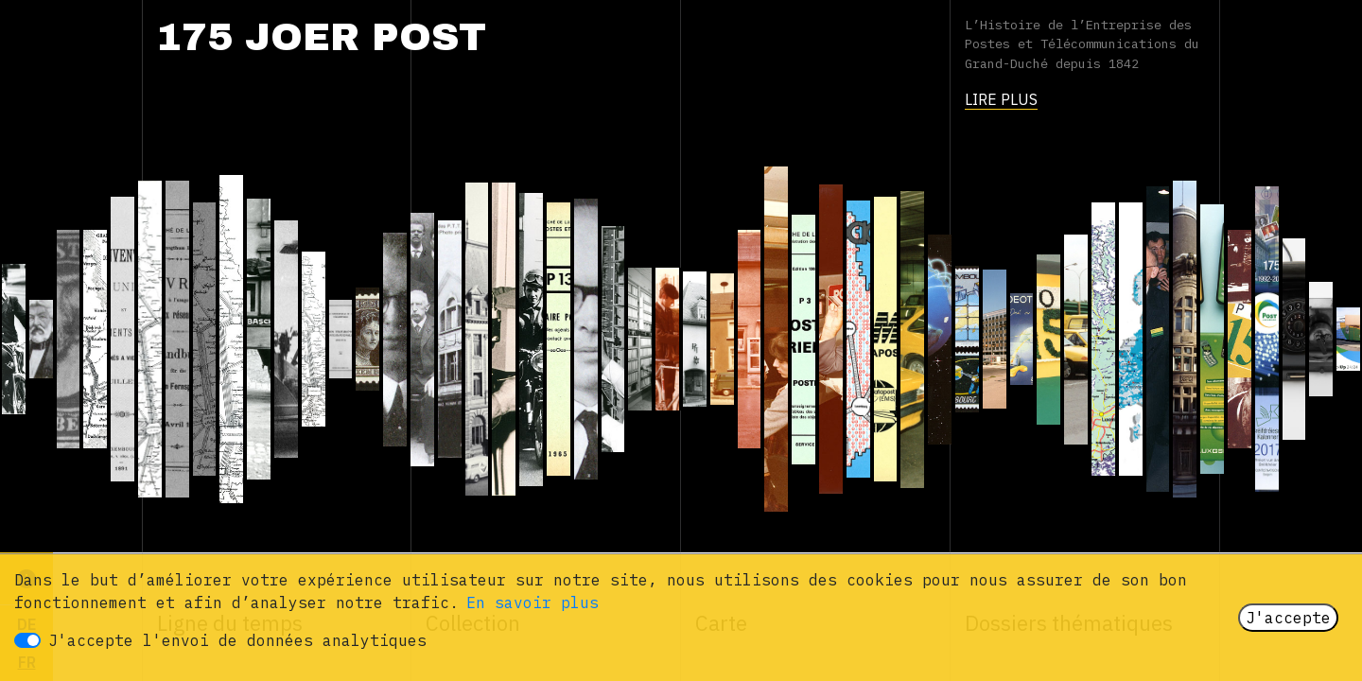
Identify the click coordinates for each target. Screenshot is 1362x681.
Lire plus (1001, 99)
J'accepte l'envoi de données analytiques (237, 640)
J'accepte (1288, 617)
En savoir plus (532, 602)
